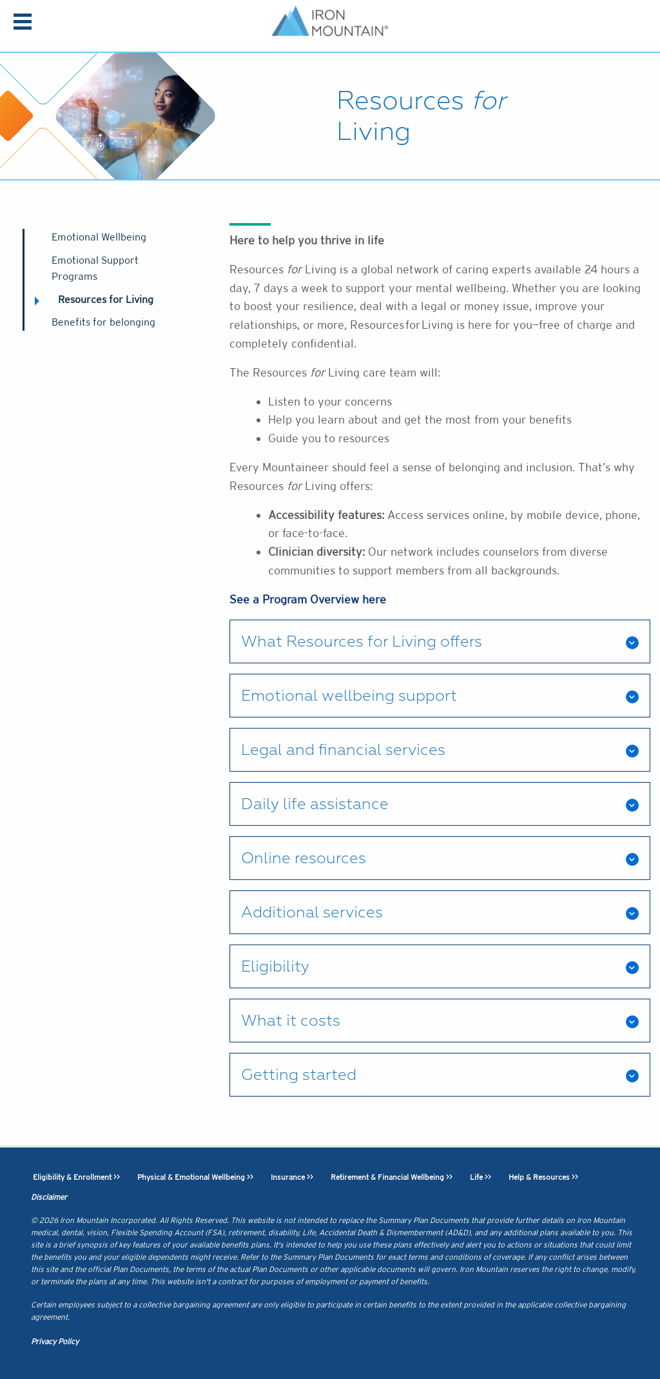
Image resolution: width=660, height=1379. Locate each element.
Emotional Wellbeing (99, 237)
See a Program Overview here (307, 599)
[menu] (23, 23)
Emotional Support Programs (95, 268)
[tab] (440, 641)
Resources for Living (105, 299)
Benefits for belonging (103, 322)
